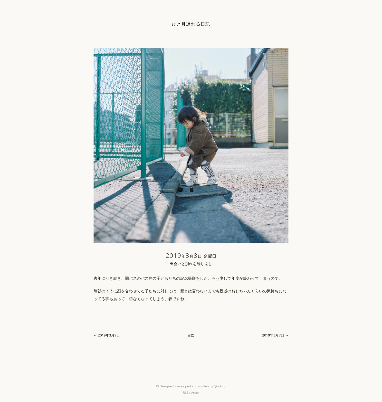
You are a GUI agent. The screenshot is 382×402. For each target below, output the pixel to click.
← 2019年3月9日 (107, 335)
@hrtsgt (220, 386)
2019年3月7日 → (275, 335)
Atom (195, 392)
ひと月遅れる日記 (191, 24)
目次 (191, 335)
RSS (185, 392)
